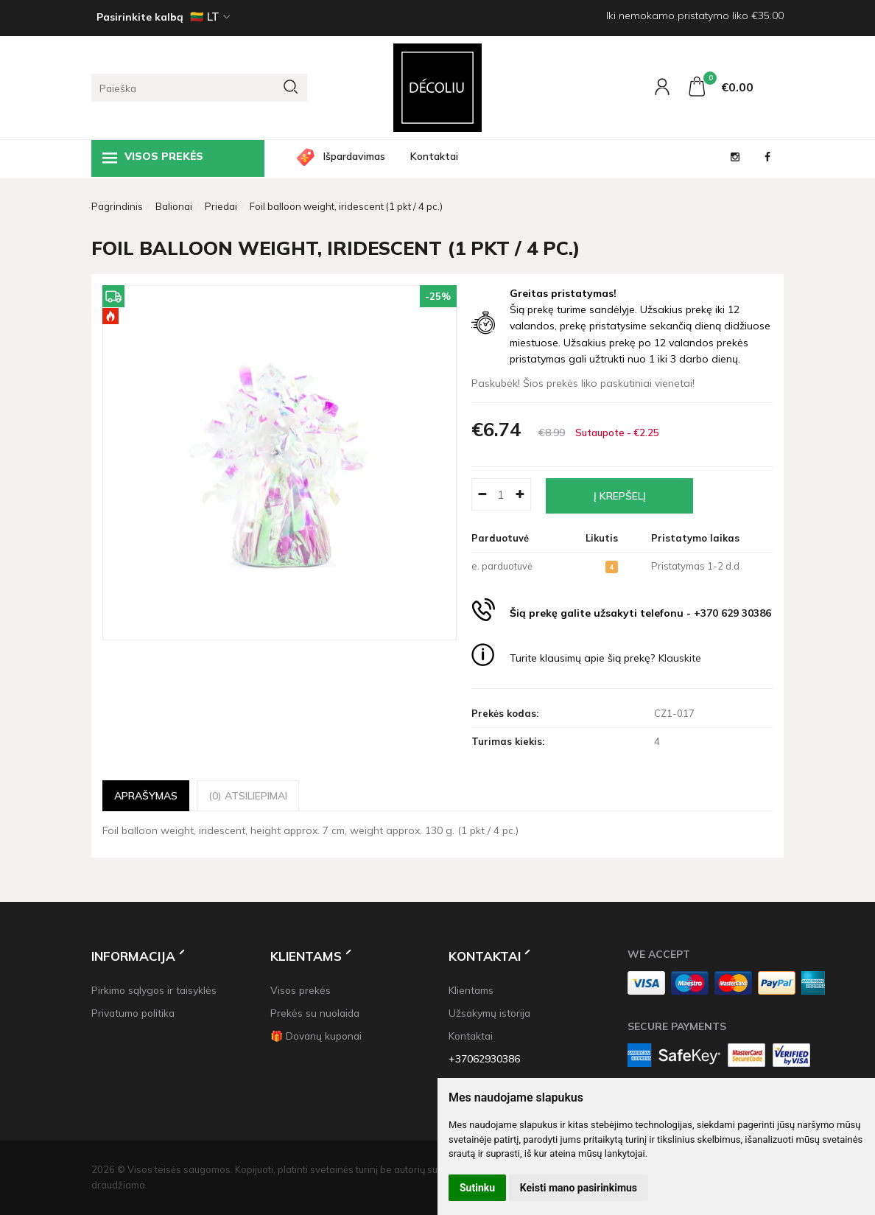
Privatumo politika (133, 1012)
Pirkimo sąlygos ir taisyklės (154, 990)
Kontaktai (434, 156)
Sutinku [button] (477, 1188)
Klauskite (679, 658)
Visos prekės (152, 158)
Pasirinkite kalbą (139, 17)
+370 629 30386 (732, 613)
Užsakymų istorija (489, 1012)
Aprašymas (146, 795)
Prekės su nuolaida (314, 1012)
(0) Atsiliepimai (247, 795)
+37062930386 (484, 1058)
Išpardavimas (354, 156)
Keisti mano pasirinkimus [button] (578, 1188)
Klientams (306, 956)
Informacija (133, 956)
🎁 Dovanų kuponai (316, 1035)
